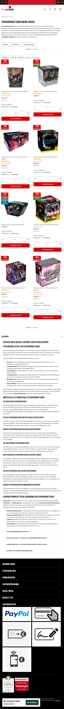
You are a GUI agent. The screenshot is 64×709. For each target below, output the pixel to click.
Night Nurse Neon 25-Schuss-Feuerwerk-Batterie (14, 158)
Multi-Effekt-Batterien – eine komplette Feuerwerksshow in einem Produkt (26, 538)
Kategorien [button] (5, 337)
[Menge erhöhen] (28, 113)
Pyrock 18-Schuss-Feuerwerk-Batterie (13, 288)
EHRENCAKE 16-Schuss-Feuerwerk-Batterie (15, 91)
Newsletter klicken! (32, 2)
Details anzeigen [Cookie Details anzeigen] (9, 704)
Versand (58, 700)
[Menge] (15, 113)
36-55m (5, 57)
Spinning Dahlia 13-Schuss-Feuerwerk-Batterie (46, 289)
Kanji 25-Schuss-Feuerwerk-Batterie (13, 224)
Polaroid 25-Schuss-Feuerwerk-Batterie (46, 224)
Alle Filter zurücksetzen (32, 58)
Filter (5, 44)
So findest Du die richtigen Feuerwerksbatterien (19, 550)
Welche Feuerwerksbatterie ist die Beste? (18, 531)
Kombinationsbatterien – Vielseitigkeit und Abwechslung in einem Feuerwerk (27, 544)
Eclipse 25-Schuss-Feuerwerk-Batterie (45, 157)
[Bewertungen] (6, 94)
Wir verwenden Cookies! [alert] (12, 701)
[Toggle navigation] (2, 10)
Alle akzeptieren (32, 702)
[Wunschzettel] (55, 9)
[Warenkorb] (60, 9)
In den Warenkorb (15, 119)
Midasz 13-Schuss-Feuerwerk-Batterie (45, 91)
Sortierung (15, 44)
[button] (45, 9)
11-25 (13, 57)
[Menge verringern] (3, 113)
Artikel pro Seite (29, 44)
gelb (21, 57)
